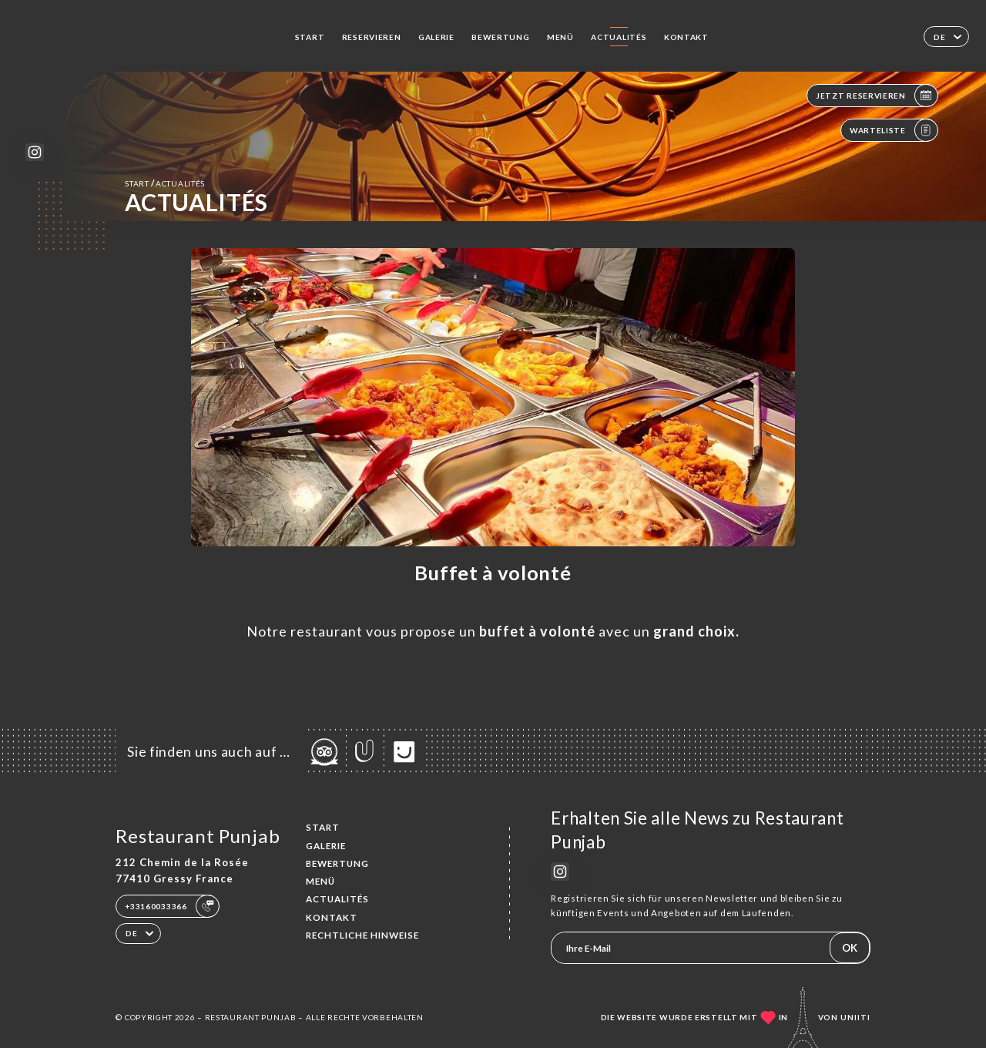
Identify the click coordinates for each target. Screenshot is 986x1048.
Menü (560, 37)
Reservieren (371, 37)
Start (310, 37)
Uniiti (855, 1017)
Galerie (436, 37)
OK (849, 948)
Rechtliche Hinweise (362, 935)
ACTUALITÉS (618, 37)
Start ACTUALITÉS (165, 183)
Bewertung (500, 37)
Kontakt (686, 37)
